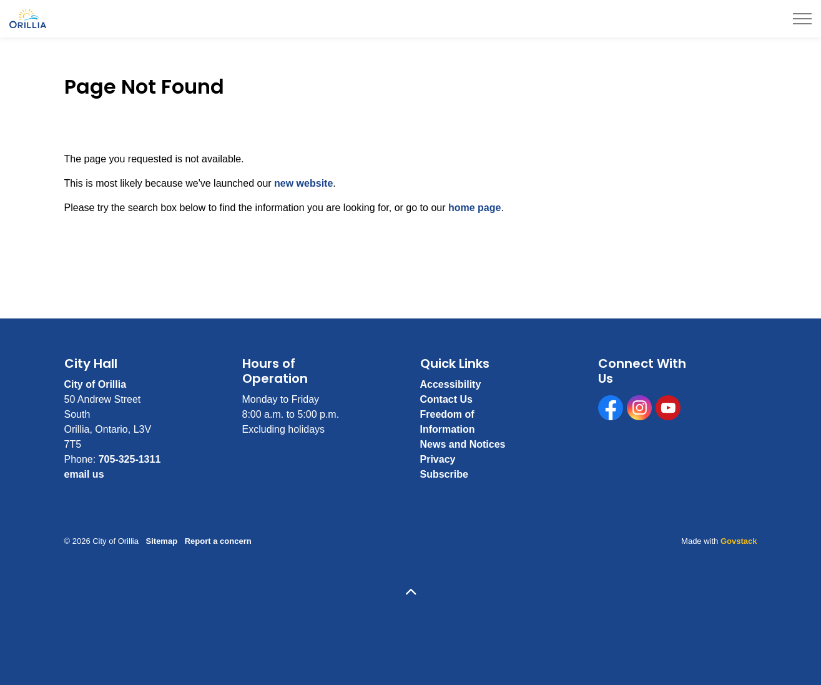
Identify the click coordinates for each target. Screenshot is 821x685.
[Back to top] (410, 593)
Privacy (438, 459)
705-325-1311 (130, 459)
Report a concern (218, 541)
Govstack (738, 541)
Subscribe (444, 474)
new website (303, 183)
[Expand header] (802, 18)
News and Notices (463, 444)
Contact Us (446, 399)
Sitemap (162, 541)
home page (474, 207)
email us (84, 474)
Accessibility (450, 384)
